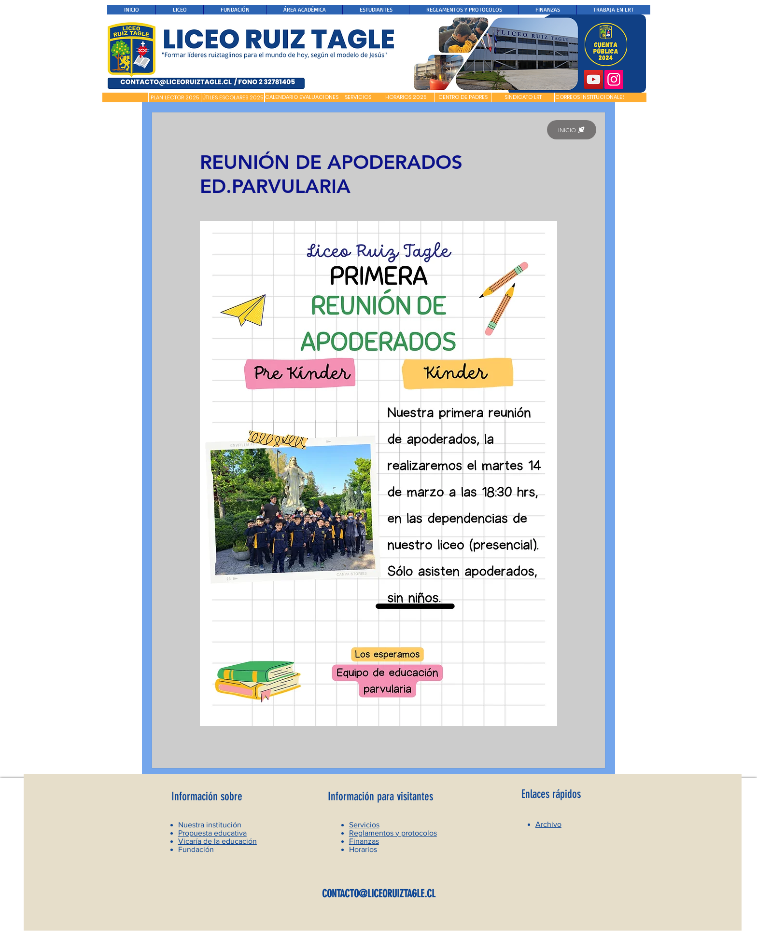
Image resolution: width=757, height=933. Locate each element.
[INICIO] (571, 129)
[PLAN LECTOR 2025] (175, 98)
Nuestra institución (209, 825)
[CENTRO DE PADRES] (463, 97)
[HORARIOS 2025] (406, 97)
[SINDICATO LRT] (522, 97)
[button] (125, 97)
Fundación (196, 849)
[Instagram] (613, 79)
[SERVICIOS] (358, 97)
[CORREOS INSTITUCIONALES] (590, 97)
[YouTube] (593, 79)
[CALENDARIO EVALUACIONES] (301, 97)
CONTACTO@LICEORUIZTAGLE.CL (378, 893)
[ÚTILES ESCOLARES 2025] (232, 98)
